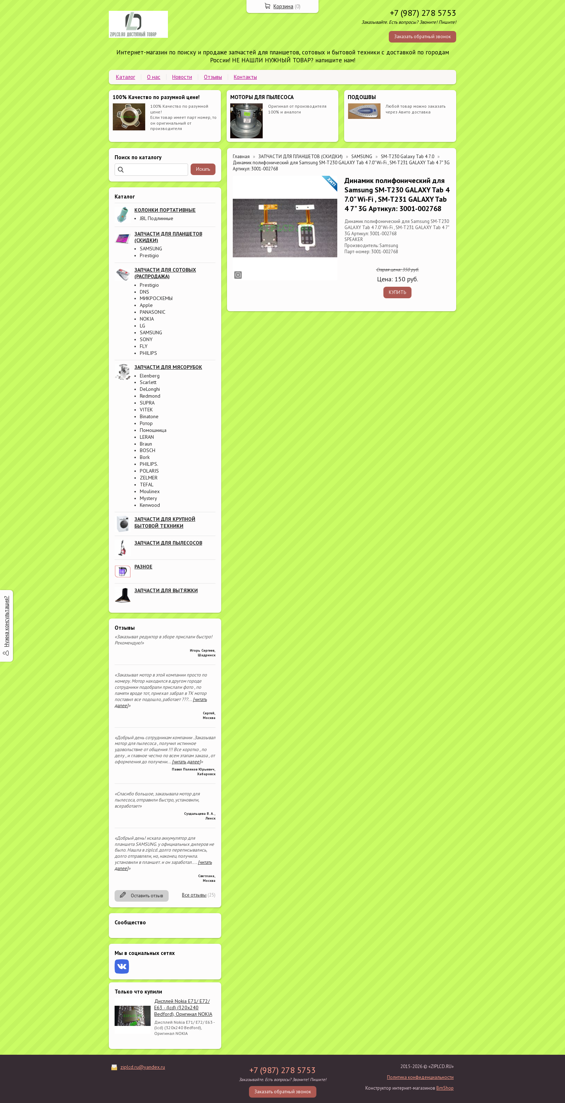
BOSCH (147, 450)
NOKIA (147, 319)
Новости (182, 76)
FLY (143, 346)
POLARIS (149, 471)
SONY (146, 339)
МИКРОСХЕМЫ (156, 298)
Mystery (148, 498)
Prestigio (149, 255)
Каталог (125, 76)
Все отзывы (194, 895)
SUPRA (147, 402)
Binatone (149, 416)
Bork (145, 457)
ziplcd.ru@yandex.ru (142, 1067)
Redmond (150, 396)
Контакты (245, 76)
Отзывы (213, 76)
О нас (153, 76)
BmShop (445, 1088)
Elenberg (150, 375)
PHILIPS (148, 353)
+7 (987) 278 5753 (423, 12)
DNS (144, 292)
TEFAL (147, 484)
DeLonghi (150, 389)
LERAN (147, 437)
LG (142, 325)
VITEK (146, 409)
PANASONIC (152, 312)
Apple (146, 305)
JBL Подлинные (156, 218)
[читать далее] (186, 762)
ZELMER (148, 477)
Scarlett (148, 382)
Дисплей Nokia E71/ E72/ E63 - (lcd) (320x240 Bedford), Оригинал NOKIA (183, 1007)
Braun (146, 444)
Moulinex (150, 491)
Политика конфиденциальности (420, 1077)
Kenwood (150, 505)
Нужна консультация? (6, 621)
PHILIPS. (149, 464)
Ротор (146, 423)
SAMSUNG (151, 248)
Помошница (153, 430)
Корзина (283, 6)
